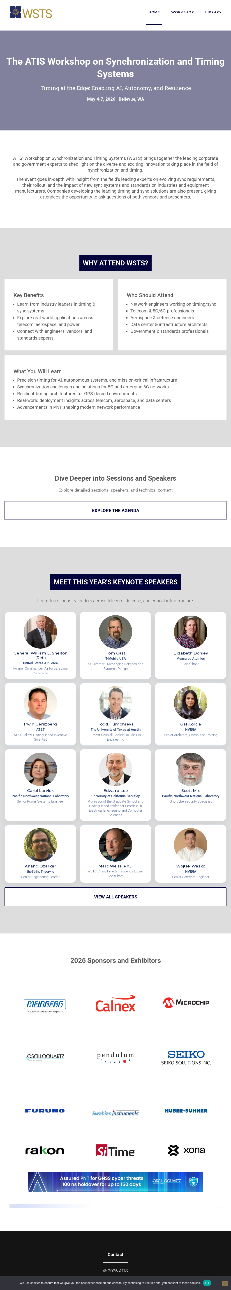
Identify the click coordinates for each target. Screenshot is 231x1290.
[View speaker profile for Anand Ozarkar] (40, 854)
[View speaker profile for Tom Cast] (115, 645)
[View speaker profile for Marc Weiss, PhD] (115, 854)
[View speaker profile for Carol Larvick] (40, 785)
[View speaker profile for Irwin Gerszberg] (40, 714)
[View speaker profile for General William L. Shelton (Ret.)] (40, 645)
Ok (207, 1283)
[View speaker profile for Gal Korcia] (190, 714)
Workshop (182, 12)
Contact (115, 1254)
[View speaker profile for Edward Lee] (115, 785)
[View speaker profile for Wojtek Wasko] (190, 854)
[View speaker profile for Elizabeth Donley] (190, 645)
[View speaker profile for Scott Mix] (190, 785)
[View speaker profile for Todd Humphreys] (115, 714)
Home (154, 17)
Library (213, 12)
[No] (225, 1283)
